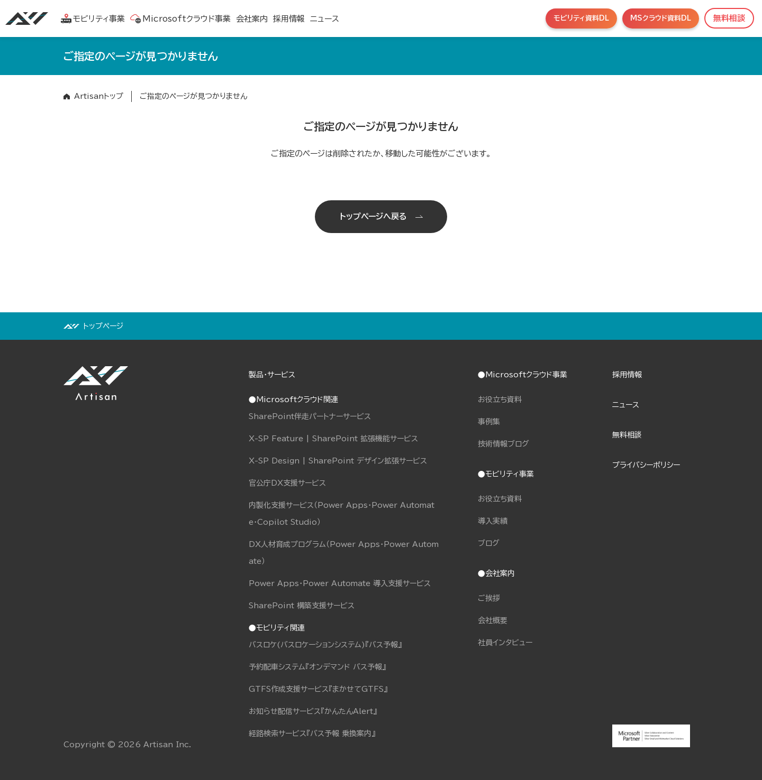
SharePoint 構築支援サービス (302, 605)
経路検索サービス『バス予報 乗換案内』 (312, 733)
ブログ (489, 543)
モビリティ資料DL (581, 18)
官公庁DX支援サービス (287, 483)
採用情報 (289, 19)
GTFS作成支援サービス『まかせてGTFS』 (318, 689)
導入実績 (492, 521)
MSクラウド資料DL (660, 18)
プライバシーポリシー (646, 465)
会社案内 (252, 19)
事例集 (489, 421)
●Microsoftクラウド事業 (522, 374)
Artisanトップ (98, 96)
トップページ (103, 326)
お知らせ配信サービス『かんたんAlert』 (313, 711)
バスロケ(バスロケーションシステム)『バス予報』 (325, 644)
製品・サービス (272, 374)
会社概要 (492, 620)
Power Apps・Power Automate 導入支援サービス (340, 583)
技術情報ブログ (503, 444)
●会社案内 (496, 573)
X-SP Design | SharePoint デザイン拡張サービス (338, 461)
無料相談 (627, 435)
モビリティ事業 (93, 18)
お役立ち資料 (500, 399)
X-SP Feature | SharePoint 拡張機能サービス (333, 438)
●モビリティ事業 (506, 474)
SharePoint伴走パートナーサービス (310, 416)
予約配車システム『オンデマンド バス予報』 (317, 667)
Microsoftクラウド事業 (180, 18)
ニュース (324, 19)
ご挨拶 (489, 598)
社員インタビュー (505, 642)
